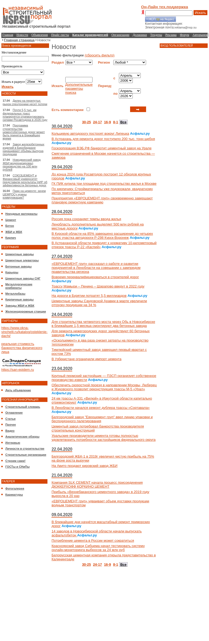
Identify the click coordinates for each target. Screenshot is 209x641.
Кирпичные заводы (19, 299)
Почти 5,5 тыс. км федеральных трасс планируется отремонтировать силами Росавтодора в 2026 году (25, 114)
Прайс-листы (60, 35)
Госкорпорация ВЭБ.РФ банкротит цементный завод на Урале (101, 148)
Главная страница (19, 40)
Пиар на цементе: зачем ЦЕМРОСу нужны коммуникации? (24, 194)
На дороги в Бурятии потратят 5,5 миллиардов (88, 296)
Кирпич (10, 237)
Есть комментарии (67, 110)
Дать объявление (18, 390)
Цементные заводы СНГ (23, 278)
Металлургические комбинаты (18, 286)
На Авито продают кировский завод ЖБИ (84, 466)
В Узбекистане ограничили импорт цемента (86, 359)
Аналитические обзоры (22, 436)
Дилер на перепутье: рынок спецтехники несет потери (25, 102)
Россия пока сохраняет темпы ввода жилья (86, 219)
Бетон (9, 225)
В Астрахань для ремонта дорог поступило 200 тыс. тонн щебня (103, 139)
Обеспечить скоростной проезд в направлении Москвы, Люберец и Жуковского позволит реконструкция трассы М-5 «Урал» (103, 387)
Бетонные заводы (18, 266)
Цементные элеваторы (22, 260)
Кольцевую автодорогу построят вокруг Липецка (90, 133)
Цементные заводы (19, 254)
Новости (22, 35)
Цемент (10, 219)
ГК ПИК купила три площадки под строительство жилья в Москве (103, 184)
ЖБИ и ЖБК (13, 231)
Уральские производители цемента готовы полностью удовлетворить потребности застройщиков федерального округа (103, 438)
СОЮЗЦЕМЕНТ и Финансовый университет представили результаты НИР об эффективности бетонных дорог (25, 180)
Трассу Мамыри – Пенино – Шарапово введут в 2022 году (97, 286)
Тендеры (156, 35)
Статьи (10, 418)
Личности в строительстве (24, 448)
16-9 (107, 122)
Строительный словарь (22, 406)
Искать (200, 13)
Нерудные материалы (21, 213)
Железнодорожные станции (25, 311)
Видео (10, 430)
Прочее (10, 424)
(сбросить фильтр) (100, 55)
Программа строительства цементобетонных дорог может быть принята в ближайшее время (24, 132)
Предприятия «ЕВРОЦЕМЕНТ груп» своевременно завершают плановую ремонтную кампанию (102, 200)
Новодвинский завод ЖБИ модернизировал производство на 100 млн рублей (22, 164)
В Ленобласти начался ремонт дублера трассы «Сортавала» (100, 408)
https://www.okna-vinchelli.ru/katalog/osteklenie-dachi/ (24, 332)
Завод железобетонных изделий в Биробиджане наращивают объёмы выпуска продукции (23, 149)
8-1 (115, 122)
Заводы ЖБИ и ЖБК (19, 305)
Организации (120, 35)
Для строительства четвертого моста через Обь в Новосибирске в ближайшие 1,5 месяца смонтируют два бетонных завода (103, 324)
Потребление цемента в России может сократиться (92, 541)
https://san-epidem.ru (17, 370)
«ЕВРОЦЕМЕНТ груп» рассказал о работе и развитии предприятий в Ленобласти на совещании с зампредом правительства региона (95, 268)
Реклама (170, 35)
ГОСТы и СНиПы (17, 466)
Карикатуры (14, 494)
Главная (7, 35)
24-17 (97, 122)
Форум (184, 35)
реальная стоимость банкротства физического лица (21, 348)
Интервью (12, 442)
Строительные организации (25, 454)
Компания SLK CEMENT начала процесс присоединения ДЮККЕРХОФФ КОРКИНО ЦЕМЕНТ (97, 484)
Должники (140, 35)
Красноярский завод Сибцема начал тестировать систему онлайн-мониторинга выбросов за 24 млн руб (98, 548)
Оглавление (14, 412)
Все (123, 122)
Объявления (39, 35)
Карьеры (11, 272)
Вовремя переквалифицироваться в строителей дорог (95, 277)
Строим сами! (15, 460)
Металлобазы (15, 293)
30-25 (86, 122)
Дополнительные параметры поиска (79, 88)
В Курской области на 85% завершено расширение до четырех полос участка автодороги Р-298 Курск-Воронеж (102, 236)
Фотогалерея (14, 488)
